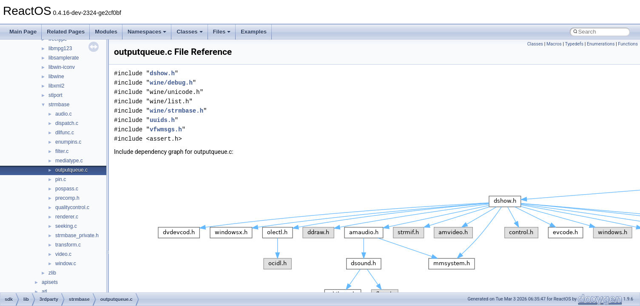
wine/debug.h (171, 83)
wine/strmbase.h (176, 111)
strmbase (58, 105)
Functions (628, 44)
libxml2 (56, 86)
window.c (65, 263)
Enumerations (601, 44)
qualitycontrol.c (72, 207)
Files (222, 31)
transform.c (68, 245)
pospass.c (66, 189)
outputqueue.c (71, 170)
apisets (50, 282)
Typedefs (574, 44)
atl (44, 292)
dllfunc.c (64, 133)
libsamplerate (63, 58)
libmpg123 (60, 48)
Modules (106, 31)
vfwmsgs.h (166, 129)
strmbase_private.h (77, 235)
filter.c (61, 151)
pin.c (60, 179)
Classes (189, 31)
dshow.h (162, 73)
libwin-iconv (61, 67)
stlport (55, 95)
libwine (56, 76)
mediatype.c (69, 161)
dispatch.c (66, 123)
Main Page (23, 31)
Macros (554, 44)
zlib (52, 273)
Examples (254, 31)
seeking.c (66, 226)
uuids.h (162, 120)
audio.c (63, 114)
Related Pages (66, 31)
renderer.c (66, 217)
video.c (63, 254)
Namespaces (147, 31)
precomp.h (67, 198)
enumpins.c (68, 142)
